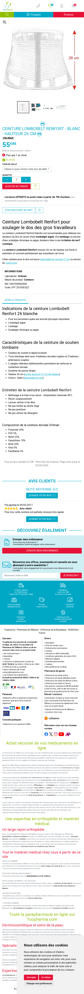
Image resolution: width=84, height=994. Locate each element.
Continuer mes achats (19, 210)
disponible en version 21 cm (55, 259)
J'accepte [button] (31, 977)
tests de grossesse (36, 795)
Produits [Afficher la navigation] (39, 14)
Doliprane (74, 783)
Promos (68, 14)
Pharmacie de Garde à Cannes (57, 683)
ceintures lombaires (20, 836)
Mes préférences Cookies (55, 667)
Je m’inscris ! (71, 575)
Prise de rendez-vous (53, 645)
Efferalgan (38, 785)
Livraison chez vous (53, 712)
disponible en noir (33, 377)
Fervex (69, 790)
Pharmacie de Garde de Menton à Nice (60, 681)
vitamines (8, 798)
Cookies (48, 664)
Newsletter (7, 656)
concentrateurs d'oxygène (23, 908)
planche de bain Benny (63, 883)
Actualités (49, 643)
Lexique (48, 651)
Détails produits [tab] (15, 300)
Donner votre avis (42, 495)
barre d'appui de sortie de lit (51, 866)
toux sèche (39, 788)
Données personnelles (54, 662)
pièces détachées (35, 898)
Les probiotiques (8, 975)
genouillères (7, 836)
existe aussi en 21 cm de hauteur (42, 374)
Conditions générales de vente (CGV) (60, 656)
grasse (49, 788)
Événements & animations (55, 648)
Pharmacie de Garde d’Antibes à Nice (60, 678)
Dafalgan (51, 785)
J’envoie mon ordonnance (42, 550)
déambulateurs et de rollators (38, 876)
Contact (6, 659)
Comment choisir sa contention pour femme (37, 846)
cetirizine (39, 790)
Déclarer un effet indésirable (56, 654)
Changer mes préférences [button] (39, 983)
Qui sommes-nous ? (11, 654)
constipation (17, 790)
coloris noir (11, 263)
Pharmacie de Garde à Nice (56, 675)
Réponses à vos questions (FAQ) (16, 724)
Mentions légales (52, 659)
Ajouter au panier (16, 186)
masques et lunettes (60, 908)
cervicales (74, 836)
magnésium (51, 795)
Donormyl (34, 793)
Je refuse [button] (46, 977)
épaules (5, 839)
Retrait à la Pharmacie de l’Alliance (59, 709)
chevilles (22, 839)
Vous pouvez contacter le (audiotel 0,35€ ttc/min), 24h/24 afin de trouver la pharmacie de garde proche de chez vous (61, 688)
